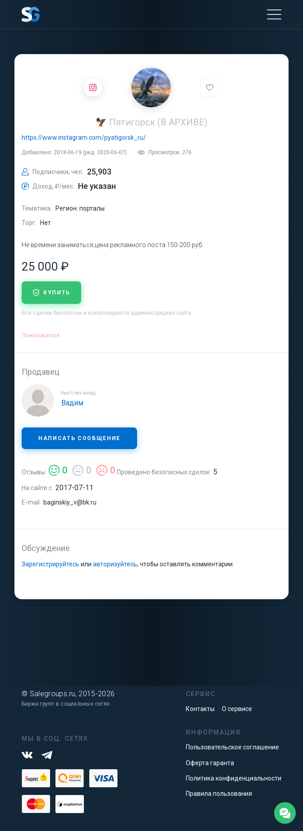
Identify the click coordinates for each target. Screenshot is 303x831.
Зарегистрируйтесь (50, 564)
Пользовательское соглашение (232, 747)
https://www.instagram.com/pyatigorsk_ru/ (84, 137)
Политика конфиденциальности (233, 778)
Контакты (200, 708)
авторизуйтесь (115, 564)
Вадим (72, 403)
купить (51, 292)
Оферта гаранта (210, 763)
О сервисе (237, 708)
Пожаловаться (41, 335)
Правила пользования (219, 793)
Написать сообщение (79, 438)
